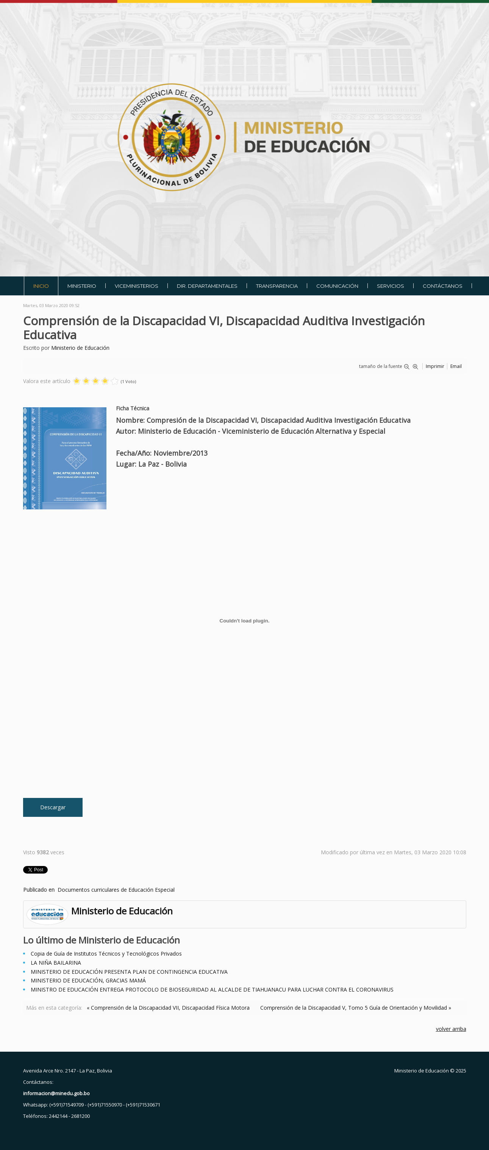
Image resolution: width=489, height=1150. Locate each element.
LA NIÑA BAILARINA (56, 962)
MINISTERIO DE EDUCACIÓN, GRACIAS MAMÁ (88, 980)
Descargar (53, 807)
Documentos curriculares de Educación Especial (116, 889)
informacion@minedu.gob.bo (56, 1093)
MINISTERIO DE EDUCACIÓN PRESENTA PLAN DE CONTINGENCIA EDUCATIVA (129, 971)
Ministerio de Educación (80, 347)
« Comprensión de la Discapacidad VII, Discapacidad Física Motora (168, 1007)
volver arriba (451, 1028)
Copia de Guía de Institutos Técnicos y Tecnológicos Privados (106, 953)
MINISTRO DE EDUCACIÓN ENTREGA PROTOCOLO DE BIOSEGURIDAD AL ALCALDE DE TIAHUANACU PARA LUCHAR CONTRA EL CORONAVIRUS (212, 989)
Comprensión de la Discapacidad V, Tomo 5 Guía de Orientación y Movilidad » (355, 1007)
